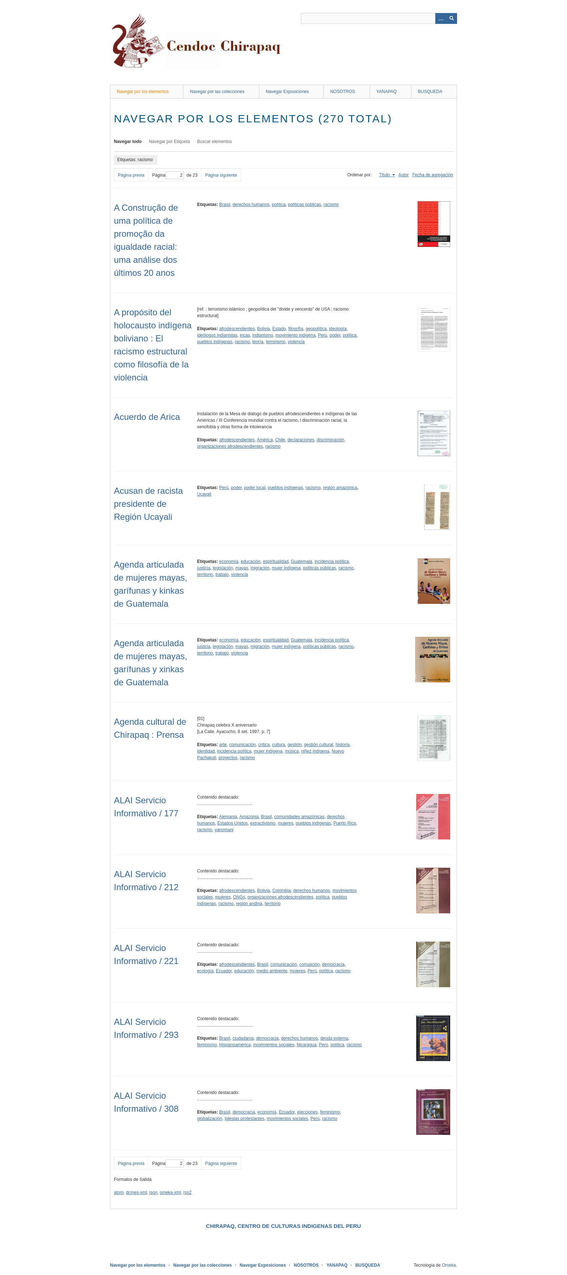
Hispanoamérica (235, 1044)
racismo (331, 204)
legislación (223, 568)
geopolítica (316, 328)
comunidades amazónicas (299, 816)
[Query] (379, 18)
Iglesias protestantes (244, 1118)
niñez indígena (315, 751)
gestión (294, 744)
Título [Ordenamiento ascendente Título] (385, 174)
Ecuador (224, 970)
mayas (241, 568)
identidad (206, 751)
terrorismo (275, 341)
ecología (205, 970)
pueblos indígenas (214, 341)
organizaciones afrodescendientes (230, 446)
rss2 (187, 1192)
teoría (258, 341)
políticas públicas (304, 204)
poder (334, 335)
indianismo (262, 335)
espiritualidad (276, 561)
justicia (203, 568)
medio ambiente (271, 970)
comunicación (242, 744)
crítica (264, 744)
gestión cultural (318, 744)
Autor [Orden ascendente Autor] (403, 174)
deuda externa (334, 1038)
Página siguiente (221, 175)
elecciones (307, 1112)
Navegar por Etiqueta (169, 141)
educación (251, 561)
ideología (338, 328)
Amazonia (249, 816)
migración (260, 568)
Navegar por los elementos (143, 91)
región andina (249, 903)
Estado (279, 328)
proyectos (227, 757)
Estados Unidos (232, 823)
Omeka (449, 1265)
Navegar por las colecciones (217, 91)
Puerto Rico (344, 823)
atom (119, 1192)
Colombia (281, 890)
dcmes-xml (136, 1192)
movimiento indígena (296, 335)
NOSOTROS (342, 91)
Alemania (228, 816)
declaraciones (300, 439)
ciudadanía (243, 1038)
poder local (254, 487)
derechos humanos (251, 204)
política (279, 204)
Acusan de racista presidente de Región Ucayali (148, 504)
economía (228, 561)
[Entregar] (451, 18)
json (153, 1192)
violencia (296, 341)
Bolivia (263, 328)
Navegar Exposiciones (287, 91)
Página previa (131, 175)
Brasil (224, 204)
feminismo (207, 1044)
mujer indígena (286, 568)
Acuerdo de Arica (147, 417)
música (292, 751)
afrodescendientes (237, 328)
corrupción (309, 964)
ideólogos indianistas (217, 335)
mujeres (285, 823)
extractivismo (263, 823)
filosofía (295, 328)
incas (245, 335)
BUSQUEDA (430, 91)
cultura (278, 744)
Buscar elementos (214, 141)
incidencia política (332, 561)
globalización (209, 1118)
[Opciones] (440, 18)
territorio (205, 574)
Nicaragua (306, 1044)
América (265, 439)
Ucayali (204, 494)
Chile (280, 439)
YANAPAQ (386, 91)
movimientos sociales (273, 1044)
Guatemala (301, 561)
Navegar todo (128, 141)
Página (167, 175)
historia (343, 744)
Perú (322, 335)
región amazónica (340, 487)
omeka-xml (170, 1192)
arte (223, 744)
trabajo (222, 574)
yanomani (224, 829)
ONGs (239, 897)
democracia (333, 964)
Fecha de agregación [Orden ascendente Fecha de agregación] (432, 174)
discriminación (330, 439)
